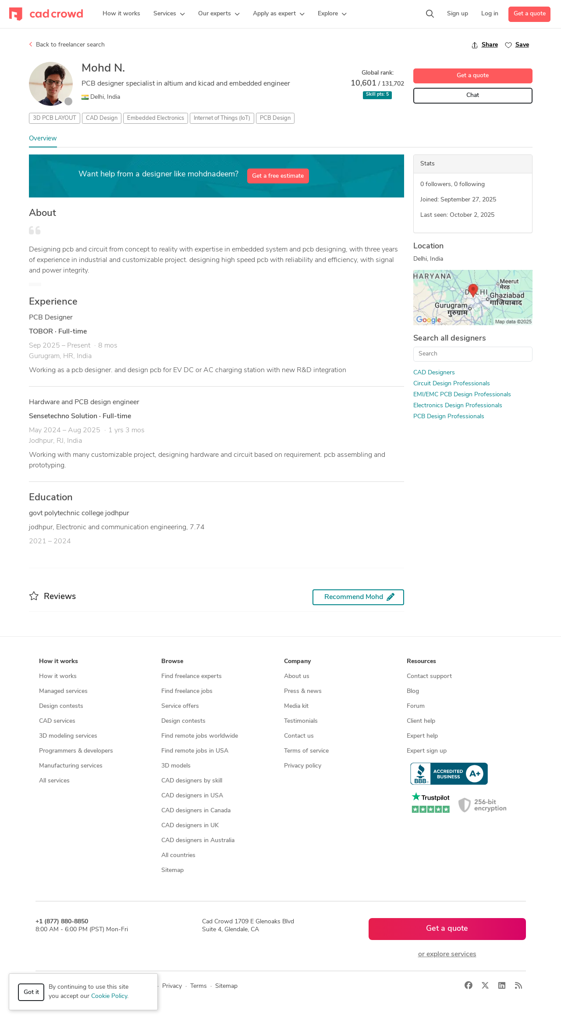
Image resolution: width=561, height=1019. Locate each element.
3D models (176, 766)
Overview (43, 139)
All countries (178, 855)
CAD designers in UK (190, 825)
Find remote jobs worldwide (199, 736)
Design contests (61, 706)
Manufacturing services (71, 766)
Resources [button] (421, 661)
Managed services (63, 691)
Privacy (172, 986)
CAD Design (101, 118)
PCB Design (275, 118)
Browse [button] (172, 661)
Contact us (299, 736)
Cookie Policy (109, 996)
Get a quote (530, 14)
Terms (198, 986)
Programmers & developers (76, 751)
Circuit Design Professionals (451, 383)
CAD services (57, 721)
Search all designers (449, 338)
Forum (416, 706)
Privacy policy (302, 766)
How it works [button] (58, 661)
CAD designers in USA (192, 796)
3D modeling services (68, 736)
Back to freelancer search (67, 44)
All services (54, 781)
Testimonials (301, 721)
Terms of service (306, 751)
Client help (421, 721)
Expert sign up (427, 751)
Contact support (429, 676)
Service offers (180, 706)
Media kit (296, 706)
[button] (169, 14)
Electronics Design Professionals (457, 405)
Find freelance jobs (187, 691)
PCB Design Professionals (448, 416)
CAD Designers (434, 373)
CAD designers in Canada (196, 810)
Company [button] (297, 661)
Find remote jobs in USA (194, 751)
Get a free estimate (278, 176)
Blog (413, 691)
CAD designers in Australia (197, 840)
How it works (58, 676)
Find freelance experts (191, 676)
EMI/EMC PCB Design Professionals (462, 394)
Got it (31, 992)
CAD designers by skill (191, 781)
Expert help (422, 736)
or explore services (447, 954)
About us (296, 676)
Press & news (303, 691)
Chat (472, 95)
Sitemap (172, 870)
